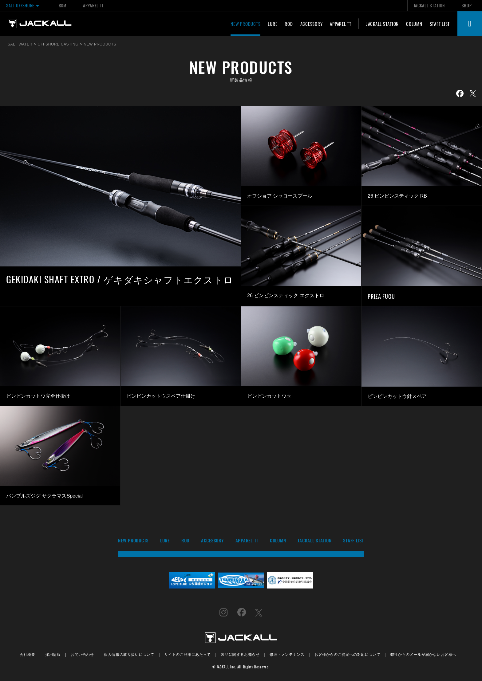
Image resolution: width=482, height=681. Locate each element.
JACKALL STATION (429, 5)
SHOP (467, 5)
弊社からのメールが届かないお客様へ (423, 654)
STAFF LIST (440, 24)
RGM (62, 5)
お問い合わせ (82, 654)
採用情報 (53, 654)
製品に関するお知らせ (240, 654)
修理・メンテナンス (287, 654)
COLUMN (414, 24)
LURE (272, 24)
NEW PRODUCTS (245, 24)
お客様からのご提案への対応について (347, 654)
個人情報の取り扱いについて (129, 654)
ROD (289, 24)
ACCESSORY (311, 24)
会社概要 (27, 654)
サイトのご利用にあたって (187, 654)
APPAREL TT (93, 5)
